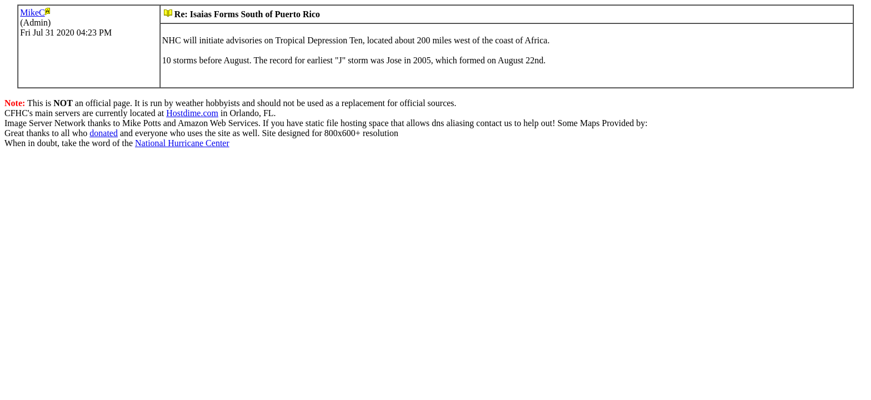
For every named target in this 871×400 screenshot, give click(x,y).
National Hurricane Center (182, 143)
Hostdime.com (192, 113)
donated (103, 133)
